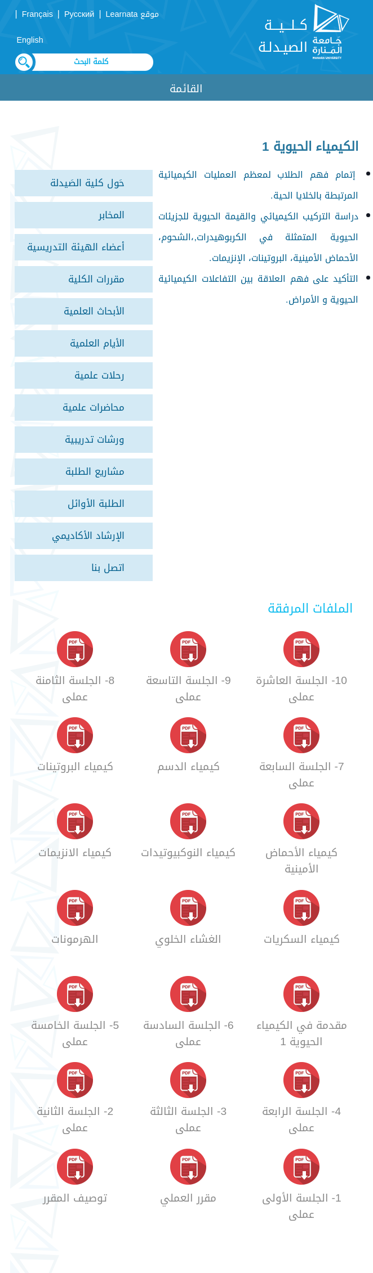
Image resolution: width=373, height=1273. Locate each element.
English (30, 40)
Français (37, 14)
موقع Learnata (132, 14)
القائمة (186, 88)
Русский (79, 14)
